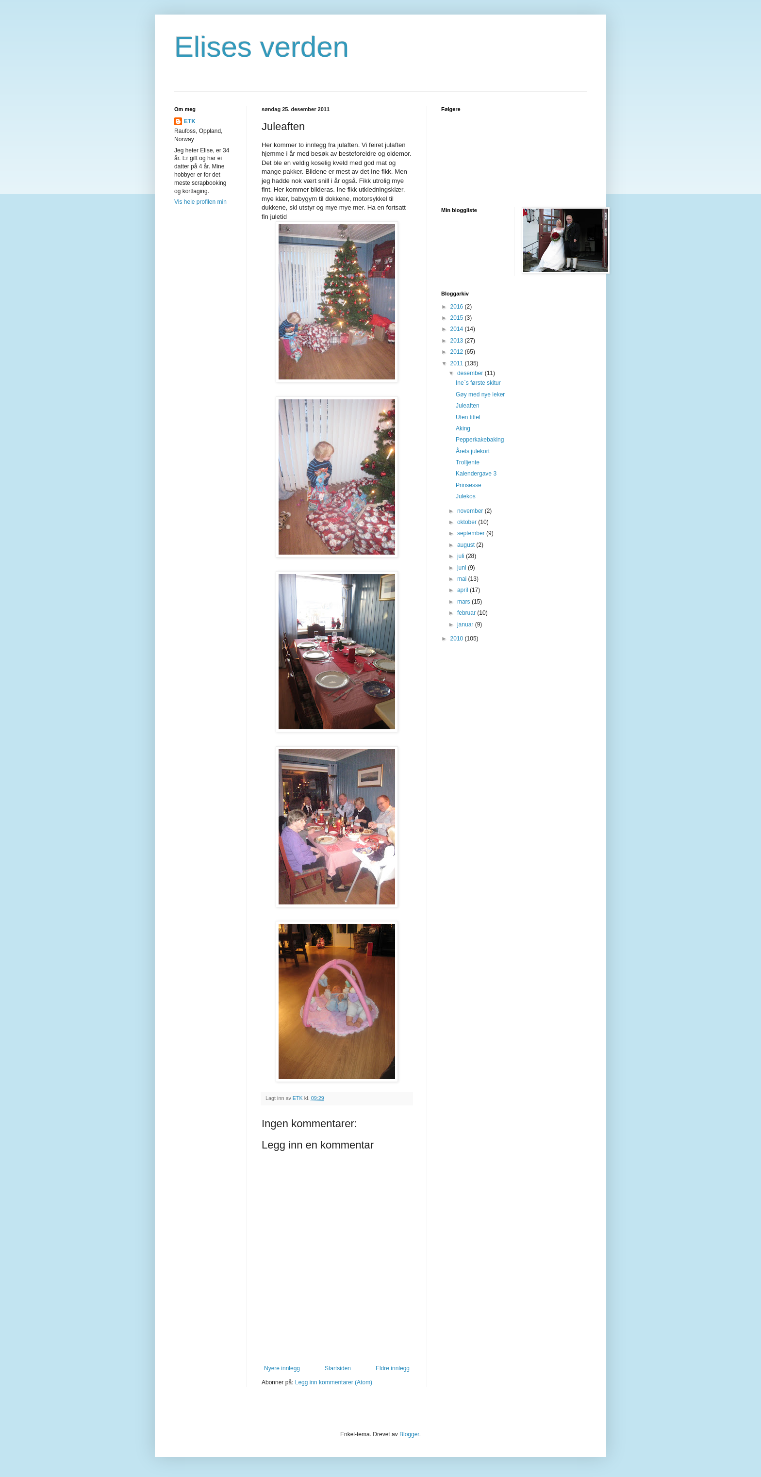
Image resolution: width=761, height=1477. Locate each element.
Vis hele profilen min (200, 201)
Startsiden (338, 1368)
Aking (463, 428)
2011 (457, 363)
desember (471, 373)
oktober (467, 522)
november (471, 511)
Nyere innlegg (282, 1368)
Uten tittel (468, 417)
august (466, 545)
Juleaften (468, 405)
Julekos (466, 496)
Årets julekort (473, 451)
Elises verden (261, 47)
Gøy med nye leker (480, 394)
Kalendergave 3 (476, 473)
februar (467, 612)
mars (464, 601)
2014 (457, 329)
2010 (457, 638)
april (463, 590)
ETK (190, 121)
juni (462, 567)
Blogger (409, 1434)
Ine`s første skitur (478, 382)
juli (461, 556)
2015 (457, 317)
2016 (457, 306)
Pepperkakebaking (480, 439)
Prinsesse (468, 485)
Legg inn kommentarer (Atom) (333, 1382)
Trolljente (468, 462)
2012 (457, 351)
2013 (457, 340)
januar (466, 624)
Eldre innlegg (393, 1368)
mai (462, 578)
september (471, 533)
